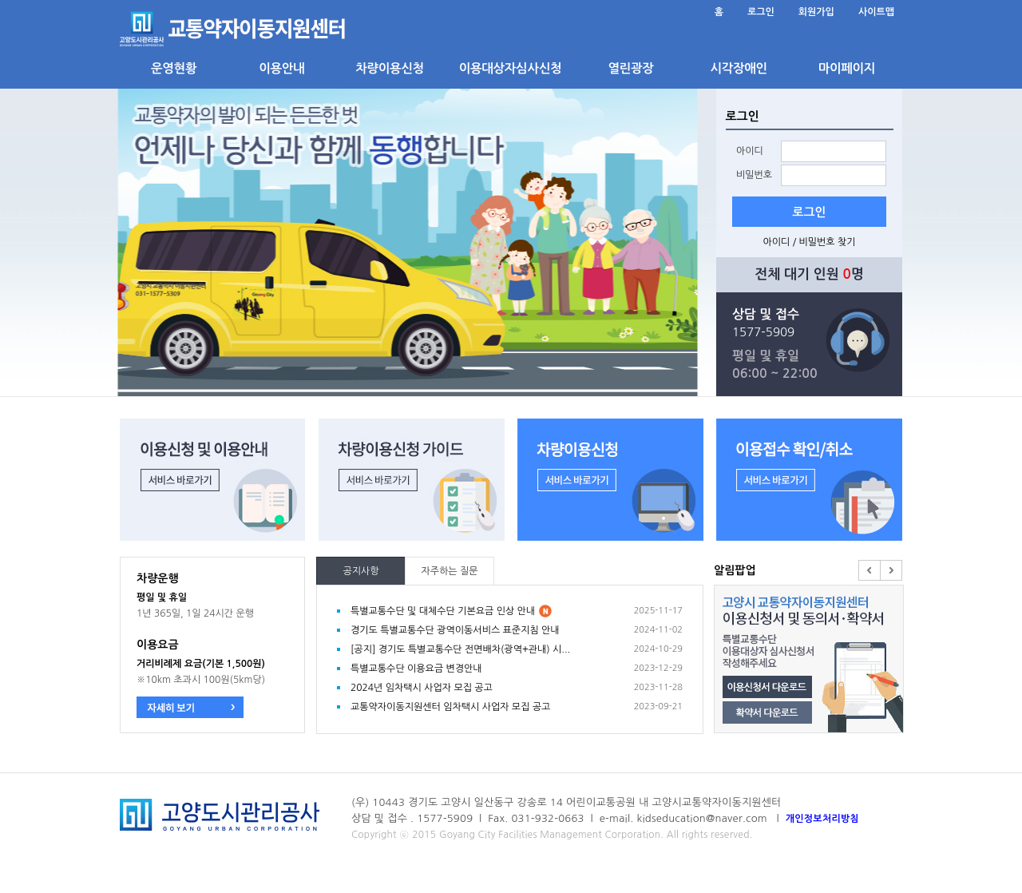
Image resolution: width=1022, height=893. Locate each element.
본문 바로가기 (120, 0)
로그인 (760, 12)
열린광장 (630, 68)
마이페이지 (846, 68)
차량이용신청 (389, 68)
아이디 (749, 151)
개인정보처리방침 (822, 819)
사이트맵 (876, 12)
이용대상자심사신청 (510, 68)
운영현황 (173, 68)
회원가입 (816, 12)
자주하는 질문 (449, 571)
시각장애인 (738, 68)
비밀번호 (754, 175)
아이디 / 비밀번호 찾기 (809, 242)
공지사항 (360, 571)
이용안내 (281, 68)
